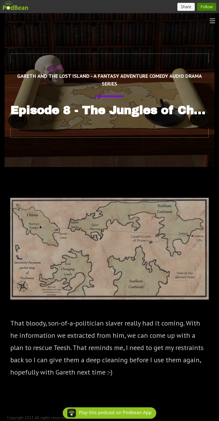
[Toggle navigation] (212, 20)
